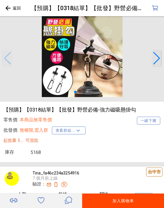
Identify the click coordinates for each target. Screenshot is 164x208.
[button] (7, 58)
